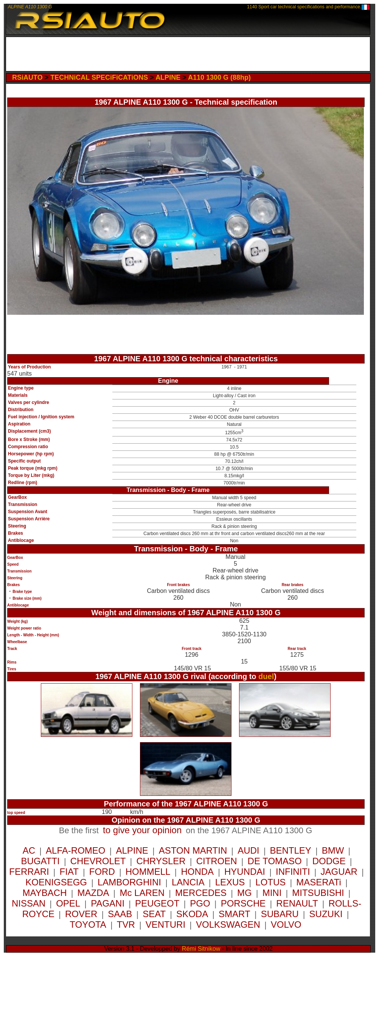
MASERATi (318, 882)
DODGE (329, 861)
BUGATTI (40, 861)
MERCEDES (201, 893)
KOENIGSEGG (56, 882)
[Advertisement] (188, 54)
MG (244, 893)
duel (266, 676)
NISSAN (28, 903)
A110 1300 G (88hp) (219, 77)
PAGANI (107, 903)
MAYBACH (45, 893)
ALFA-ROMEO (75, 850)
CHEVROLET (98, 861)
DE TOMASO (275, 861)
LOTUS (270, 882)
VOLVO (286, 924)
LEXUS (230, 882)
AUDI (248, 850)
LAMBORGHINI (129, 882)
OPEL (68, 903)
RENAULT (297, 903)
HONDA (197, 871)
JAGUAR (339, 871)
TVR (126, 924)
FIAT (69, 871)
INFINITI (293, 871)
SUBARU (280, 914)
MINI (272, 893)
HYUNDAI (244, 871)
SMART (234, 914)
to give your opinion (142, 830)
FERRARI (29, 871)
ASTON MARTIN (193, 850)
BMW (333, 850)
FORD (102, 871)
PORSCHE (243, 903)
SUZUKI (326, 914)
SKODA (192, 914)
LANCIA (188, 882)
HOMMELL (148, 871)
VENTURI (165, 924)
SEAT (154, 914)
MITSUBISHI (318, 893)
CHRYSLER (160, 861)
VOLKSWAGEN (228, 924)
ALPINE (167, 77)
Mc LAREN (142, 893)
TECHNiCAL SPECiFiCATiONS (99, 77)
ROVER (81, 914)
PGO (200, 903)
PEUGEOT (157, 903)
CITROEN (216, 861)
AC (29, 850)
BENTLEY (290, 850)
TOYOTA (88, 924)
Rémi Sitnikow (201, 948)
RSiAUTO (27, 77)
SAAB (120, 914)
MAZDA (93, 893)
